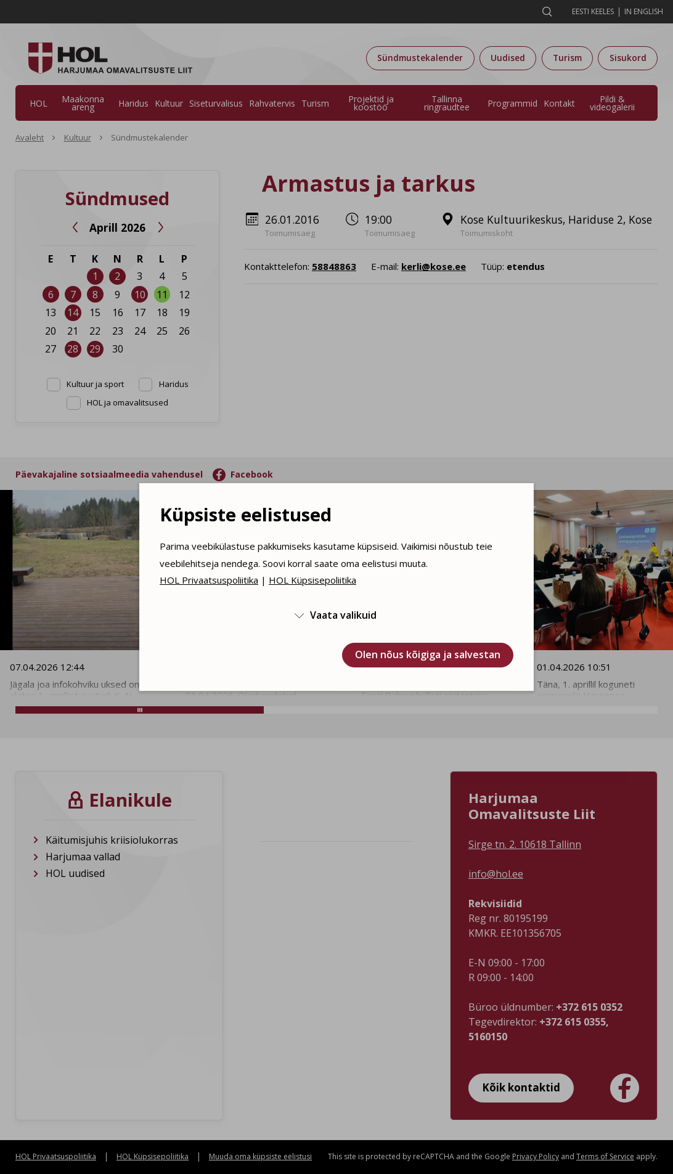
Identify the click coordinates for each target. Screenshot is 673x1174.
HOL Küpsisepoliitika (312, 580)
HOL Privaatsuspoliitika (209, 580)
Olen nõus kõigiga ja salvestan (427, 654)
